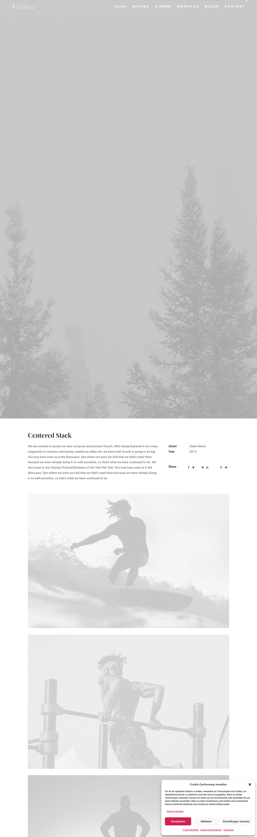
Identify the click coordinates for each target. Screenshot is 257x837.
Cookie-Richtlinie (191, 830)
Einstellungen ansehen (236, 821)
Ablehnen (206, 821)
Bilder (212, 6)
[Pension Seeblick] (19, 6)
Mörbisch (188, 6)
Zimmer (163, 6)
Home (120, 6)
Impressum (228, 830)
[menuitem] (121, 6)
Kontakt (235, 6)
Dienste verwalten (175, 811)
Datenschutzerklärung (211, 830)
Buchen (140, 6)
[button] (250, 784)
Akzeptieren (178, 821)
